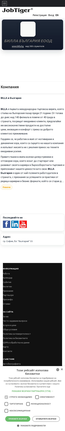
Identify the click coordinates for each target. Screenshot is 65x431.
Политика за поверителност (17, 334)
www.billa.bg (18, 46)
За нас (6, 316)
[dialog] (32, 398)
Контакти (7, 351)
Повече (6, 187)
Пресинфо (8, 299)
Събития (7, 282)
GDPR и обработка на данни (16, 342)
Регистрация (40, 15)
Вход (51, 15)
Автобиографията (12, 364)
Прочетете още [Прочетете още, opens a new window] (43, 386)
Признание (8, 291)
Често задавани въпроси (15, 321)
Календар (7, 278)
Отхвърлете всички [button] (46, 419)
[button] (32, 391)
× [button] (62, 369)
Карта (5, 347)
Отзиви (6, 304)
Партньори (8, 295)
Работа (6, 273)
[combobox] (57, 369)
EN (57, 15)
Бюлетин (7, 286)
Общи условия (10, 329)
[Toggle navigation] (4, 3)
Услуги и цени (9, 325)
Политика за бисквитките (15, 338)
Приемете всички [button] (18, 419)
